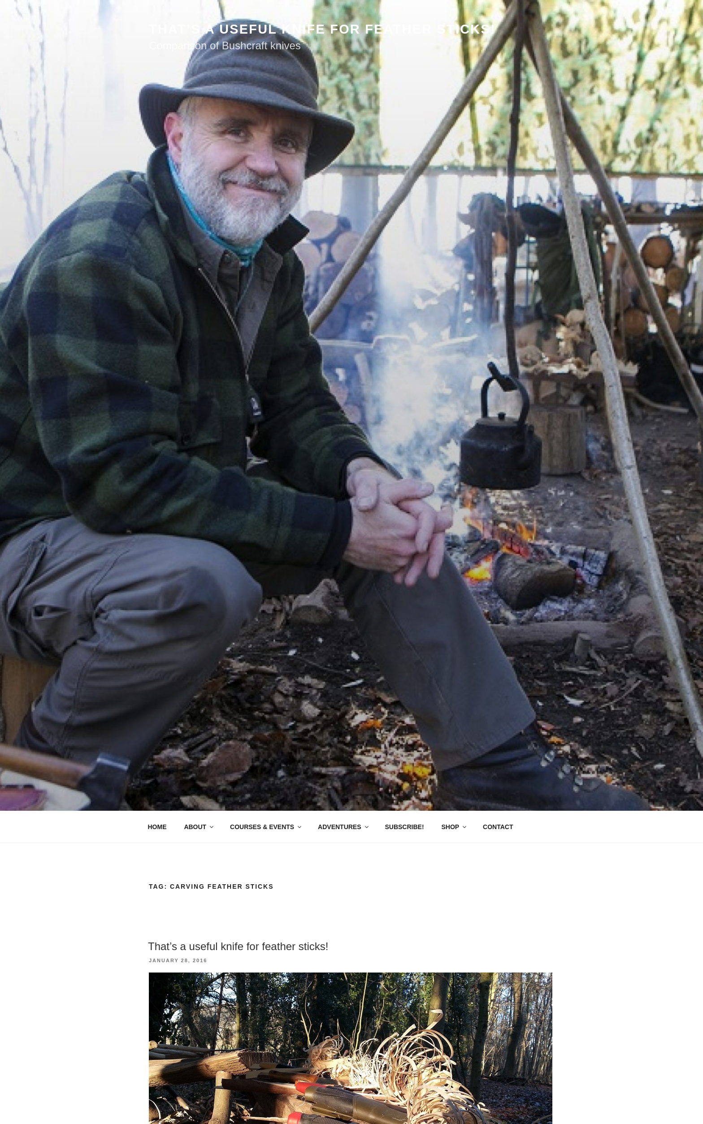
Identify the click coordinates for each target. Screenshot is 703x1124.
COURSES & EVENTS (266, 826)
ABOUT (199, 826)
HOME (157, 826)
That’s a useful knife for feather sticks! (238, 946)
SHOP (454, 826)
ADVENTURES (343, 826)
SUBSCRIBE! (404, 826)
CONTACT (498, 826)
